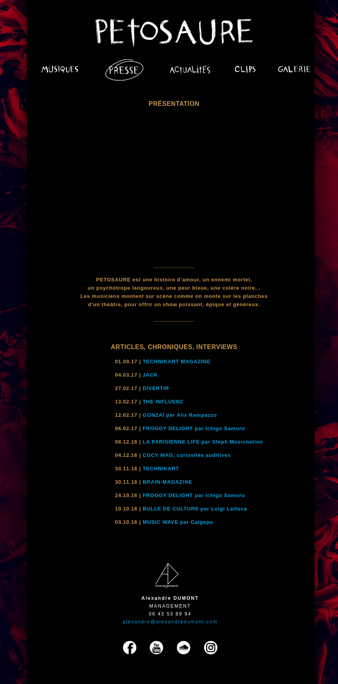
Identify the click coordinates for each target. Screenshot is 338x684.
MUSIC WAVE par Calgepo (178, 522)
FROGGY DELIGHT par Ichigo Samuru (194, 428)
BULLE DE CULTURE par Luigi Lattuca (195, 509)
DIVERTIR (156, 388)
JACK (150, 375)
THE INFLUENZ (163, 402)
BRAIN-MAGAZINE (167, 482)
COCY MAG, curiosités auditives (187, 455)
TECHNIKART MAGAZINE (177, 361)
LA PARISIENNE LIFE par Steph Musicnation (203, 442)
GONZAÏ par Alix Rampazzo (180, 415)
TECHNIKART (161, 468)
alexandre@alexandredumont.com (170, 622)
